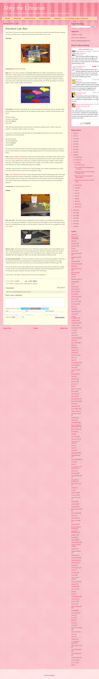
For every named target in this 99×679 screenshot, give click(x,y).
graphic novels (75, 389)
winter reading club (76, 653)
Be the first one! (27, 291)
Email (26, 311)
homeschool (74, 406)
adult (72, 241)
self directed (74, 586)
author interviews (75, 263)
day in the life (74, 342)
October (77, 162)
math (72, 445)
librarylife (73, 431)
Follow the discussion (63, 287)
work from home (75, 657)
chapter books (74, 311)
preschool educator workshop (76, 527)
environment (74, 365)
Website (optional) (49, 311)
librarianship (74, 422)
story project (74, 599)
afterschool (74, 246)
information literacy (76, 413)
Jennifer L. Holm (80, 54)
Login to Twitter (45, 309)
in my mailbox (75, 408)
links (72, 434)
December (77, 157)
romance (73, 565)
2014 (74, 155)
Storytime (57, 18)
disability (73, 347)
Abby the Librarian (24, 8)
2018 (74, 144)
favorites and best (75, 370)
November (77, 159)
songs (72, 591)
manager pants (75, 439)
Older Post (64, 328)
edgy (72, 360)
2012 (74, 213)
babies (72, 266)
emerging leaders (75, 362)
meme (72, 448)
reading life (74, 548)
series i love (74, 589)
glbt (72, 386)
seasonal (73, 584)
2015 (74, 152)
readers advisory (75, 542)
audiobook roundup (76, 257)
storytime (35, 283)
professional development (74, 531)
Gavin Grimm (79, 109)
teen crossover (74, 613)
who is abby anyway (76, 649)
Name (7, 311)
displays (73, 350)
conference (74, 325)
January (77, 206)
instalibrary (74, 417)
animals (11, 283)
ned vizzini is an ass (76, 483)
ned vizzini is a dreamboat (75, 480)
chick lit (73, 314)
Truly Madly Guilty (81, 66)
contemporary (74, 328)
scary (72, 570)
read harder (74, 537)
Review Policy (30, 18)
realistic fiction (75, 560)
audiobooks (74, 261)
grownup (73, 391)
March (76, 201)
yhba (72, 665)
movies (73, 462)
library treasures (75, 429)
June (76, 193)
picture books (74, 513)
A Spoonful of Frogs (81, 93)
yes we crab (74, 662)
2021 (74, 136)
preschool (16, 283)
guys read (73, 396)
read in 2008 (74, 540)
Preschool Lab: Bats (79, 165)
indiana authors (75, 411)
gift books (73, 379)
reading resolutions (76, 551)
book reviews (74, 301)
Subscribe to (15, 317)
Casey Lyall (79, 94)
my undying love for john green (76, 467)
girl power (73, 381)
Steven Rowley (79, 81)
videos (73, 636)
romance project (75, 567)
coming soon (74, 320)
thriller (73, 620)
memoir (73, 450)
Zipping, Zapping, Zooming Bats (18, 156)
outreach (73, 501)
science (21, 283)
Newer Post (7, 328)
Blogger (52, 675)
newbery (73, 487)
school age (74, 572)
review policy (74, 562)
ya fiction (73, 660)
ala (72, 248)
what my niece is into (76, 645)
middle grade (74, 453)
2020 (74, 138)
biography (73, 281)
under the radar (75, 631)
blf (72, 284)
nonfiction (73, 492)
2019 (74, 141)
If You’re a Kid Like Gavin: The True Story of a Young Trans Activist (84, 106)
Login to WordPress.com (35, 309)
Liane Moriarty (79, 68)
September (77, 185)
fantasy (73, 367)
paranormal (74, 506)
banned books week (76, 269)
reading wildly (75, 557)
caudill (73, 309)
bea (72, 276)
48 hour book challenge (74, 237)
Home (7, 18)
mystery (73, 470)
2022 (74, 133)
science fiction (75, 581)
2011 (74, 215)
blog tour (73, 286)
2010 (74, 218)
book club (73, 294)
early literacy (74, 355)
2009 (74, 221)
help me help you (75, 398)
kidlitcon (73, 420)
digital (72, 345)
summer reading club (76, 606)
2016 (74, 149)
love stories (74, 436)
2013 (74, 210)
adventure (73, 243)
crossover (73, 335)
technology (74, 610)
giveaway (73, 384)
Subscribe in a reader (77, 34)
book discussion (75, 296)
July (76, 190)
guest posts (74, 394)
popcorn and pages (76, 520)
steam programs (28, 283)
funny (72, 376)
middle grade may (75, 455)
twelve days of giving (76, 627)
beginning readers (75, 279)
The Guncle (79, 79)
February (77, 204)
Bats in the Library (14, 73)
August (77, 187)
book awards (74, 291)
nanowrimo (74, 473)
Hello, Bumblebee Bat (15, 174)
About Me (17, 18)
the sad (73, 617)
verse (72, 634)
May (76, 196)
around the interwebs (76, 253)
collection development (74, 317)
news (72, 490)
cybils (72, 340)
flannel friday (74, 374)
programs (73, 535)
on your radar (74, 495)
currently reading (75, 337)
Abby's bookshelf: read (85, 49)
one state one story (76, 497)
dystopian (73, 352)
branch (73, 306)
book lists (73, 299)
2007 (74, 226)
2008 (74, 223)
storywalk (73, 604)
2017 (74, 146)
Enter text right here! (35, 302)
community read (75, 323)
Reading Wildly (44, 18)
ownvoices (74, 504)
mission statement (75, 459)
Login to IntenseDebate (24, 309)
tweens (73, 625)
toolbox (73, 622)
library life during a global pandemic (76, 425)
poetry (72, 515)
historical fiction (75, 401)
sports (72, 594)
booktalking (74, 304)
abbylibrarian (83, 37)
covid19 (73, 330)
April (76, 198)
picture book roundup (76, 509)
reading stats (74, 555)
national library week (76, 475)
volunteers (73, 639)
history (73, 403)
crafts (72, 332)
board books (74, 289)
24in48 (73, 234)
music (72, 464)
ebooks (73, 357)
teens (72, 615)
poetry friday (74, 518)
